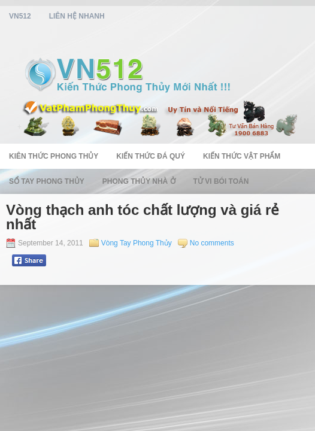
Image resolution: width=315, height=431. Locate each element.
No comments (212, 243)
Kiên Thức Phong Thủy (53, 156)
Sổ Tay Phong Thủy (46, 181)
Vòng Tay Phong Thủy (136, 243)
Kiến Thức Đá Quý (150, 156)
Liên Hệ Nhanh (77, 16)
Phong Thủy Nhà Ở (138, 181)
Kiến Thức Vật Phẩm (241, 156)
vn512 (20, 16)
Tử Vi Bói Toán (221, 181)
